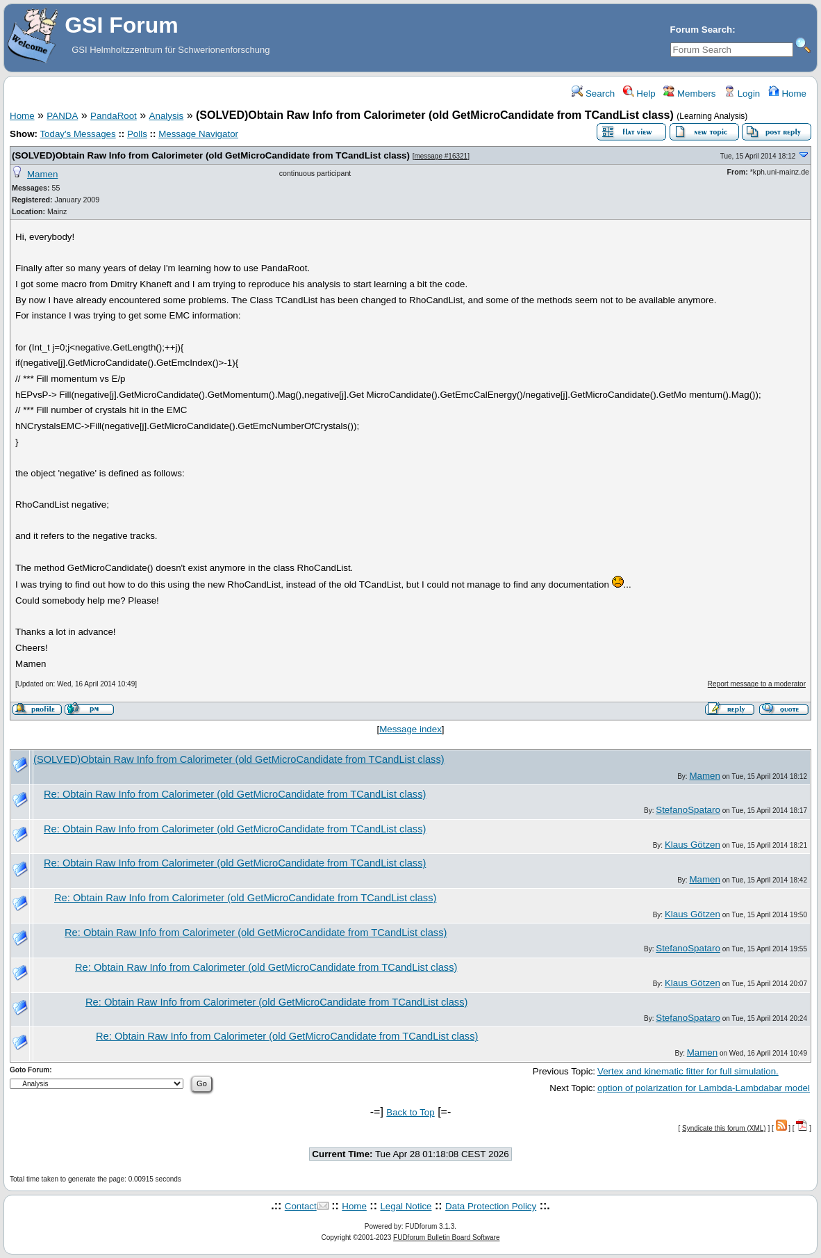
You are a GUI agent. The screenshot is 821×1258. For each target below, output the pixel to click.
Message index (410, 729)
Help (639, 93)
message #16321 (440, 156)
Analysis (166, 116)
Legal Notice (405, 1206)
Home (787, 93)
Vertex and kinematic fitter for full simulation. (688, 1071)
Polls (137, 134)
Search (593, 93)
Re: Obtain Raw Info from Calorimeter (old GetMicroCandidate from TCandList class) (235, 794)
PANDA (62, 116)
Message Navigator (198, 134)
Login (742, 93)
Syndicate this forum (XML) (724, 1128)
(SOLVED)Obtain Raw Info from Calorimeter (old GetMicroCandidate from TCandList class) (211, 155)
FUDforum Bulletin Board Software (446, 1237)
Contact (301, 1206)
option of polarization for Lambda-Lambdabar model (703, 1088)
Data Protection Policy (490, 1206)
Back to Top (410, 1112)
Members (689, 93)
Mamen (42, 174)
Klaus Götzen (692, 844)
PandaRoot (113, 116)
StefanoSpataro (688, 810)
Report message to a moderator (757, 684)
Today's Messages (77, 134)
